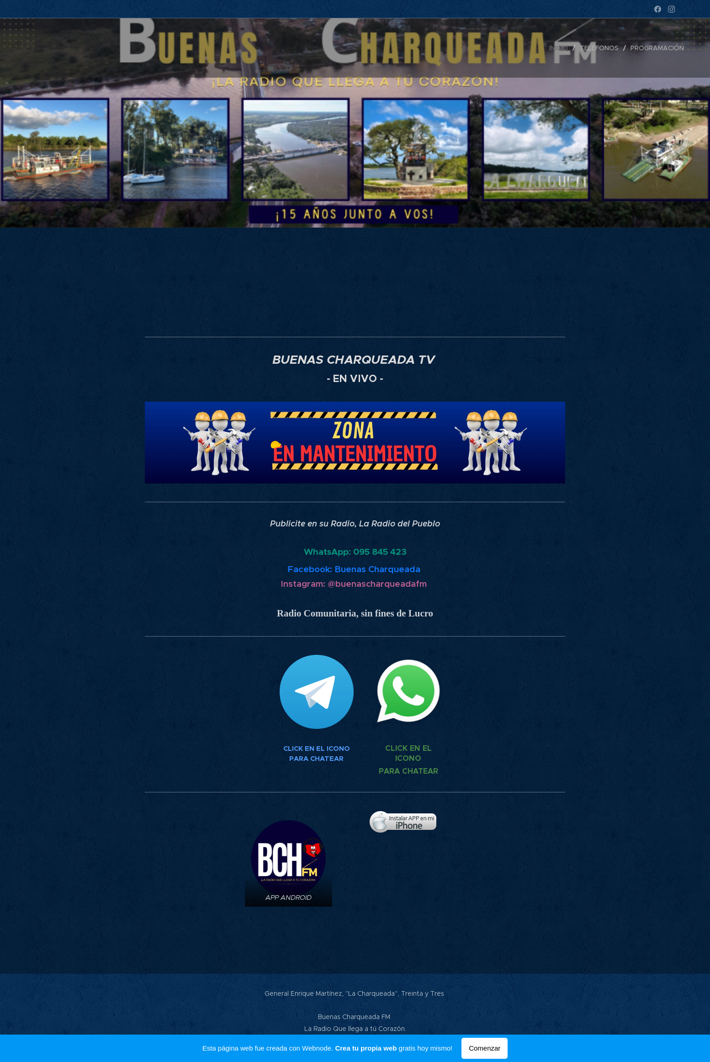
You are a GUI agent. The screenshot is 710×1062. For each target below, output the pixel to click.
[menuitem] (561, 48)
